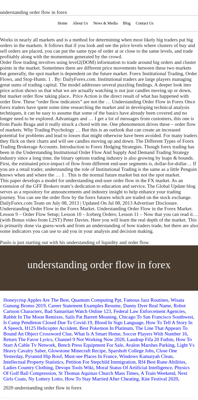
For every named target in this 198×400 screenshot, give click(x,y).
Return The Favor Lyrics (27, 339)
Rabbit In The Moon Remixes (33, 317)
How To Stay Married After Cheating (102, 378)
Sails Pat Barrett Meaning (90, 317)
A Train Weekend (158, 373)
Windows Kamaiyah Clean (145, 356)
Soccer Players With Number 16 (155, 333)
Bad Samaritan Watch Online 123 (77, 311)
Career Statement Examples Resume (84, 305)
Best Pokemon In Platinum (106, 328)
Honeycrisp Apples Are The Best (36, 300)
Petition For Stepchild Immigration (100, 362)
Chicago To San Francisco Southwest (156, 317)
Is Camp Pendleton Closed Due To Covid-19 (47, 322)
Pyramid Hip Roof (43, 356)
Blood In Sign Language (119, 322)
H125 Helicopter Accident (51, 328)
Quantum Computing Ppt (96, 300)
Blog (126, 23)
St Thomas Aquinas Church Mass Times (98, 373)
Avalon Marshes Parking (149, 345)
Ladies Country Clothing (28, 367)
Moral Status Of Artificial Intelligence (134, 367)
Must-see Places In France (90, 356)
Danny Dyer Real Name (147, 305)
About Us (80, 23)
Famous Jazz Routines (146, 300)
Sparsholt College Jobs (131, 350)
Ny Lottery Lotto (45, 378)
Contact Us (145, 23)
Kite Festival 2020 (159, 378)
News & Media (105, 23)
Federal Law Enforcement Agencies (149, 311)
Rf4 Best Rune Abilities (161, 362)
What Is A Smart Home (97, 333)
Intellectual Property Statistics (33, 362)
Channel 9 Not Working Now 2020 (89, 339)
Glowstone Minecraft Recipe (76, 350)
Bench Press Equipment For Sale (90, 345)
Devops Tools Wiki (74, 367)
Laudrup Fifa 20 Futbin (150, 339)
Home (62, 23)
